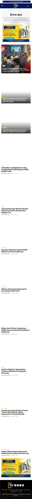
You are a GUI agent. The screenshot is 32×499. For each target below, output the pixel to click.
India (4, 65)
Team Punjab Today (5, 173)
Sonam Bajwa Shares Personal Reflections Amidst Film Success (15, 452)
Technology (4, 286)
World (2, 206)
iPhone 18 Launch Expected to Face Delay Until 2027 (14, 290)
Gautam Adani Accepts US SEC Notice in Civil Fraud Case (14, 251)
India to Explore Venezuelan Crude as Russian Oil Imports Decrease (13, 371)
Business (4, 127)
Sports (4, 95)
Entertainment (5, 449)
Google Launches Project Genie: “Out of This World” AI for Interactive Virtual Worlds (14, 412)
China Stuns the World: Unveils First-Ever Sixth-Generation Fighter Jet (14, 210)
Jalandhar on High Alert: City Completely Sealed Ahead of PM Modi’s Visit (14, 169)
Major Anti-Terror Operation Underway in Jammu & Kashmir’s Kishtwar (15, 330)
